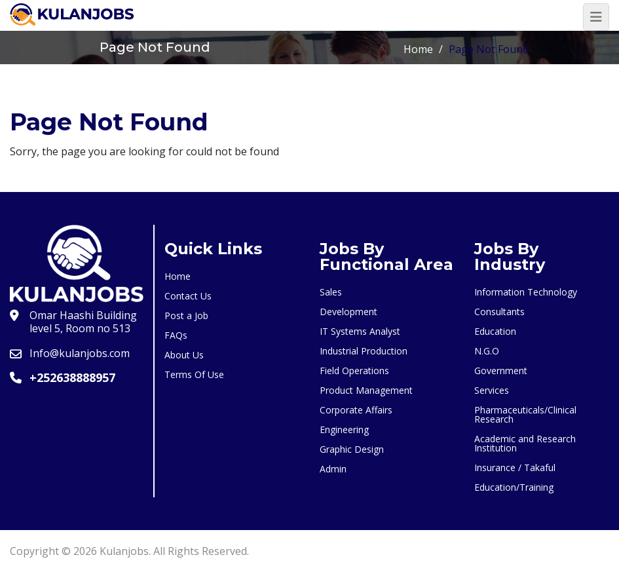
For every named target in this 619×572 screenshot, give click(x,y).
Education (495, 331)
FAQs (175, 335)
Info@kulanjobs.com (79, 353)
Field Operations (354, 370)
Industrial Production (363, 351)
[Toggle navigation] (596, 17)
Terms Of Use (194, 374)
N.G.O (486, 351)
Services (491, 390)
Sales (331, 292)
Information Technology (525, 292)
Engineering (344, 429)
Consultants (499, 311)
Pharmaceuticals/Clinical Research (525, 414)
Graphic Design (352, 449)
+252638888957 (72, 377)
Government (500, 370)
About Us (184, 355)
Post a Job (186, 315)
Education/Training (513, 487)
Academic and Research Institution (525, 443)
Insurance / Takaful (514, 467)
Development (348, 311)
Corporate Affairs (356, 410)
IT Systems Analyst (360, 331)
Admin (333, 469)
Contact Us (188, 296)
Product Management (366, 390)
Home (418, 49)
